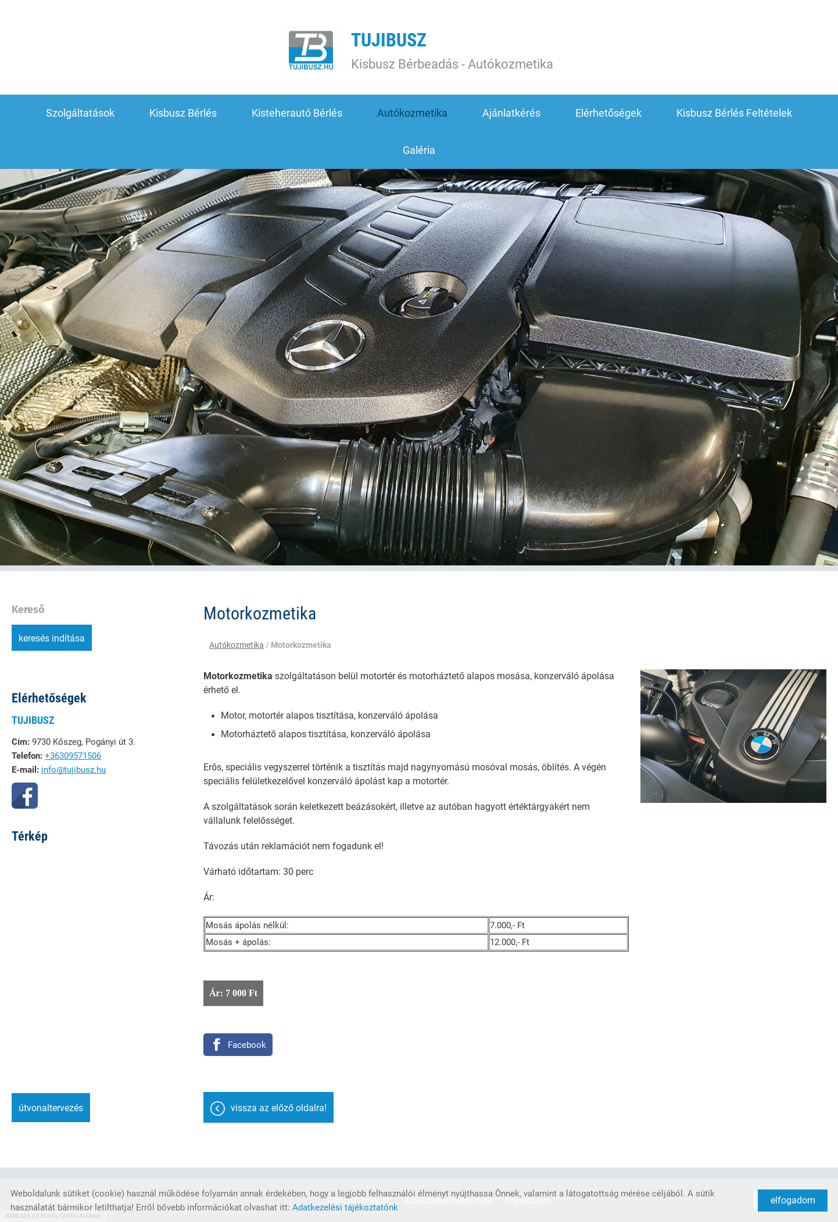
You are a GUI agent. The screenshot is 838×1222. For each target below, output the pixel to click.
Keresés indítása (52, 638)
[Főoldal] (310, 50)
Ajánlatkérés (511, 113)
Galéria (419, 150)
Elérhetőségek (608, 113)
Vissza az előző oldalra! (279, 1107)
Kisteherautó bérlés (297, 113)
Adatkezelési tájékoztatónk (345, 1207)
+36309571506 (73, 756)
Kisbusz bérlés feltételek (734, 113)
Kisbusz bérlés (183, 113)
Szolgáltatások (80, 113)
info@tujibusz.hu (73, 770)
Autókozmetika (412, 113)
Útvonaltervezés (51, 1107)
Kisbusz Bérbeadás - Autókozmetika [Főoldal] (452, 50)
